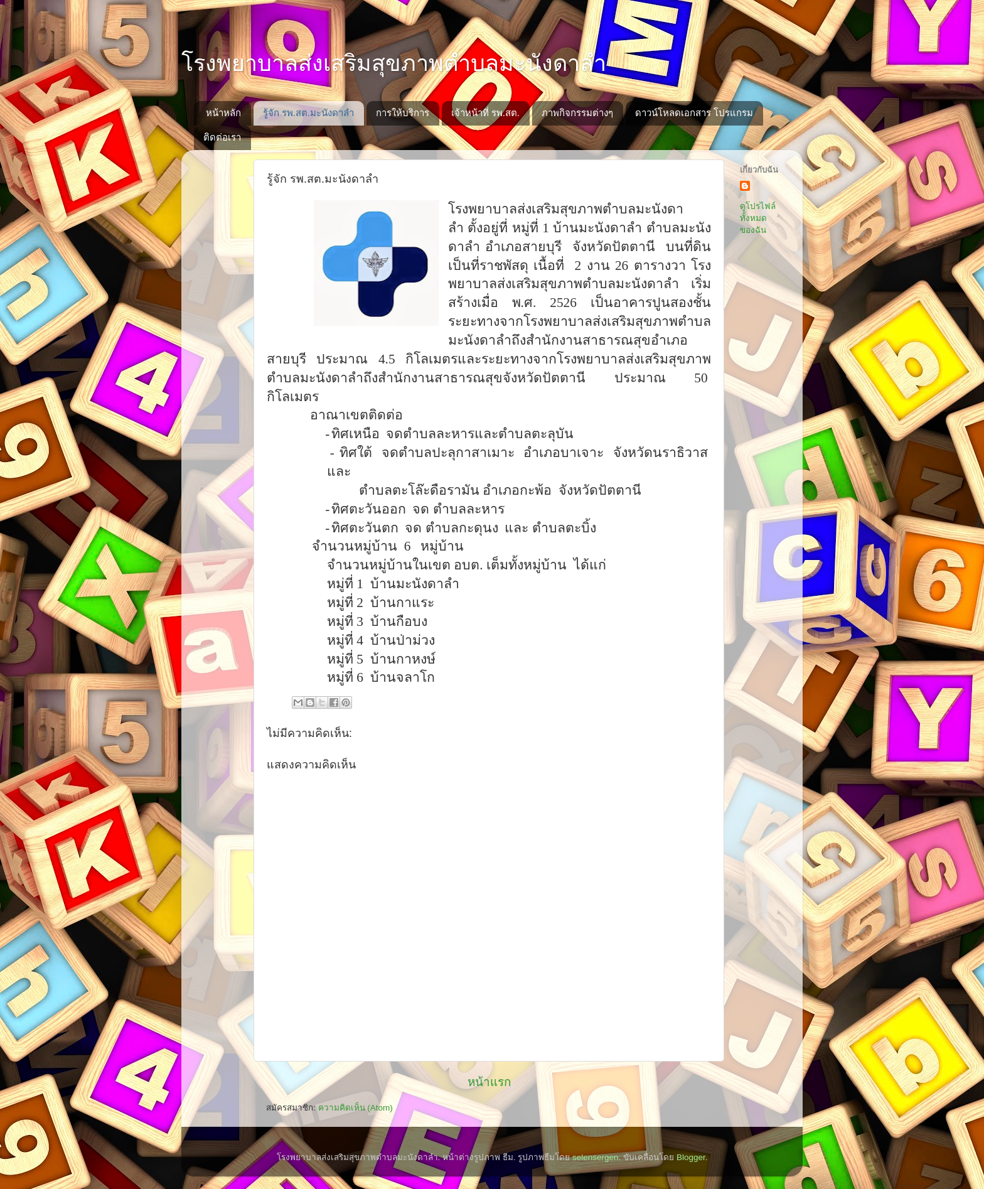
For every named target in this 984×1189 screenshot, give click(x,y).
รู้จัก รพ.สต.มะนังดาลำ (309, 112)
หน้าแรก (489, 1082)
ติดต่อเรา (222, 137)
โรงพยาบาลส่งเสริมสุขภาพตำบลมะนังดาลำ (393, 63)
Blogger (690, 1157)
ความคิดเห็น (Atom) (355, 1107)
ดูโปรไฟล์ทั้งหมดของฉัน (758, 218)
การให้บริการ (402, 112)
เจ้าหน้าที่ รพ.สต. (485, 112)
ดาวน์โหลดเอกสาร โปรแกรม (694, 112)
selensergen (595, 1157)
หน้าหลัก (223, 112)
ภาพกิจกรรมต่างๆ (577, 112)
